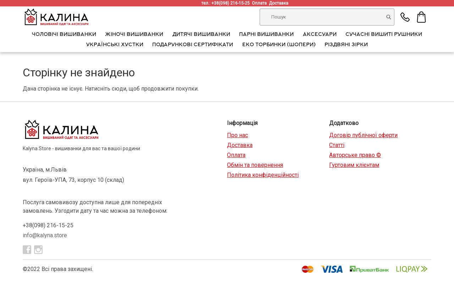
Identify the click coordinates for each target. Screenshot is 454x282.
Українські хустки (114, 45)
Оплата (260, 3)
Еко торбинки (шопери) (279, 45)
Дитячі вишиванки (201, 35)
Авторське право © (355, 155)
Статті (336, 145)
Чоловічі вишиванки (64, 35)
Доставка (279, 3)
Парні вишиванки (266, 35)
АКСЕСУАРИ (320, 35)
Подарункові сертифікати (192, 45)
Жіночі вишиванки (134, 35)
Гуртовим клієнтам (354, 165)
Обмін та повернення (255, 165)
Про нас (237, 135)
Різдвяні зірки (346, 45)
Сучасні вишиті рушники (383, 35)
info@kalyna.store (45, 235)
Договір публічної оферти (363, 135)
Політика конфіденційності (263, 175)
